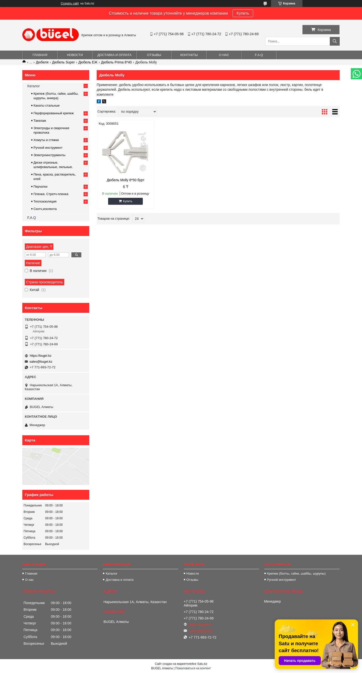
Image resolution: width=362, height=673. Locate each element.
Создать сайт (70, 3)
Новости (75, 55)
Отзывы (154, 55)
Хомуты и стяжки (46, 140)
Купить (243, 13)
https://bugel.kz (40, 355)
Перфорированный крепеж (53, 113)
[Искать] (335, 41)
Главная (39, 55)
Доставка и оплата (114, 55)
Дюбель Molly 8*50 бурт (125, 180)
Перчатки (40, 186)
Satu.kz (202, 664)
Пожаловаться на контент (193, 668)
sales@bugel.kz (41, 361)
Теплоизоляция (45, 201)
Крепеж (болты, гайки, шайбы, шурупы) (296, 573)
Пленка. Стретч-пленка (50, 194)
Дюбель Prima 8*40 (116, 62)
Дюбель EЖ (87, 62)
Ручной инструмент (47, 147)
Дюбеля (42, 62)
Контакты (189, 55)
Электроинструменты (49, 155)
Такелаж (39, 120)
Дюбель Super (63, 62)
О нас (224, 55)
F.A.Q (259, 55)
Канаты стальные (46, 105)
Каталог (33, 86)
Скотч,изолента (45, 209)
